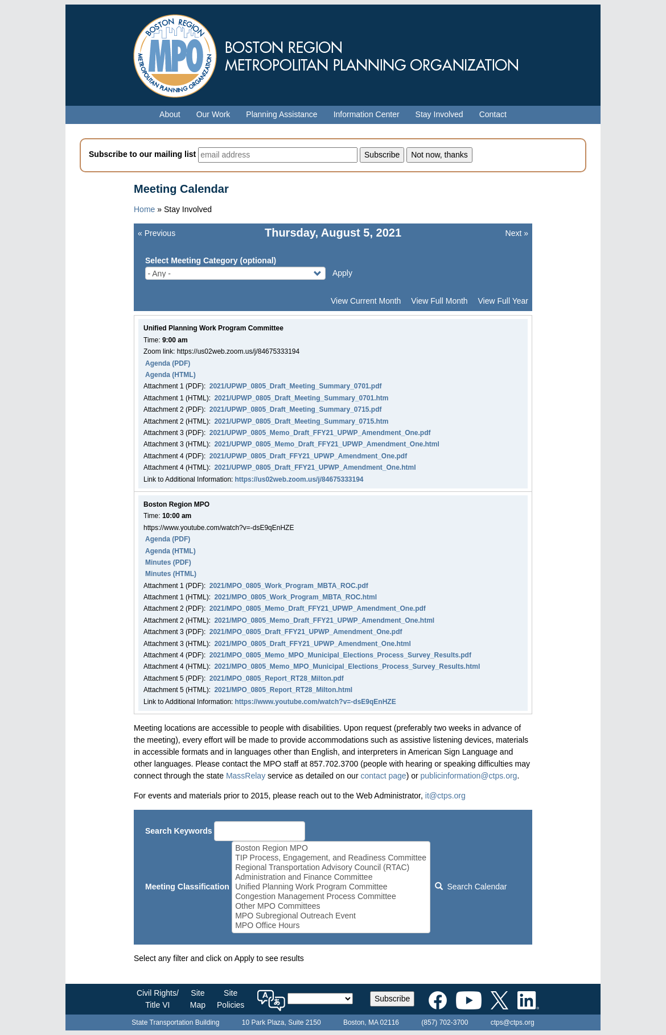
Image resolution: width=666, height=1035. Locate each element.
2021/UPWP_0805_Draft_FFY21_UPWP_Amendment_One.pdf (308, 456)
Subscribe (392, 998)
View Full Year (503, 300)
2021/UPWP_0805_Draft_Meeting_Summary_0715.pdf (295, 409)
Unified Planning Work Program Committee (330, 887)
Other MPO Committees (330, 906)
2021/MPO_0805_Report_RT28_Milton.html (283, 690)
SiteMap (197, 998)
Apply (342, 273)
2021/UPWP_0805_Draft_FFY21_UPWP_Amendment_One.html (315, 467)
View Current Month (366, 300)
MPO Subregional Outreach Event (330, 916)
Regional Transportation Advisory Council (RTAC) (330, 867)
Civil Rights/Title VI (158, 998)
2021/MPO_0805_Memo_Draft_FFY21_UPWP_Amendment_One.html (324, 620)
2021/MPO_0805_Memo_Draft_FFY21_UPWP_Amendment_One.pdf (317, 608)
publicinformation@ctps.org (469, 775)
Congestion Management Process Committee (330, 896)
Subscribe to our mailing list (142, 154)
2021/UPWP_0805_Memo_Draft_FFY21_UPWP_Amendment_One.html (326, 444)
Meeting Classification (187, 886)
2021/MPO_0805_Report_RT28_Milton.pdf (276, 678)
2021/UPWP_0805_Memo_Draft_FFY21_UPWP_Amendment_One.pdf (320, 433)
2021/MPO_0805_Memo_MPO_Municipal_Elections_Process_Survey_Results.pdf (340, 655)
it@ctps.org (445, 795)
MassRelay (245, 775)
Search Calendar (471, 886)
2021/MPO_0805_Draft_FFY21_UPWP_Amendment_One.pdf (305, 632)
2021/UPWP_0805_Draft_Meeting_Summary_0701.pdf (295, 386)
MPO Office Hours (330, 925)
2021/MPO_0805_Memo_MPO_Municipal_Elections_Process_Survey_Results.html (347, 666)
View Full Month (439, 300)
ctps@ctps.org (513, 1022)
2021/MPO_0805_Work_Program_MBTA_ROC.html (295, 597)
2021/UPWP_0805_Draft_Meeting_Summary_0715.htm (301, 421)
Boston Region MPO (330, 848)
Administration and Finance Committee (330, 877)
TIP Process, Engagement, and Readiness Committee (330, 858)
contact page (383, 775)
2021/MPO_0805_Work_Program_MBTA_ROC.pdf (288, 586)
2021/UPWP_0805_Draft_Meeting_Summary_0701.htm (301, 398)
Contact (493, 114)
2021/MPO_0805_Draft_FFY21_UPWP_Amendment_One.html (312, 644)
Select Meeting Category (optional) (210, 260)
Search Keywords (178, 830)
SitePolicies (230, 998)
